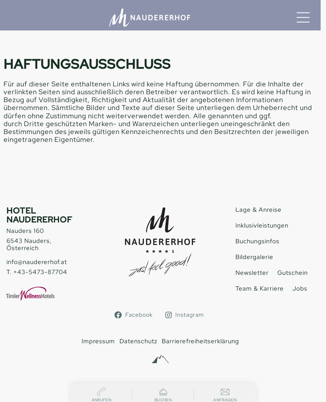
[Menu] (303, 17)
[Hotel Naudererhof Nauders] (150, 17)
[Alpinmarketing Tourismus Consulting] (160, 359)
